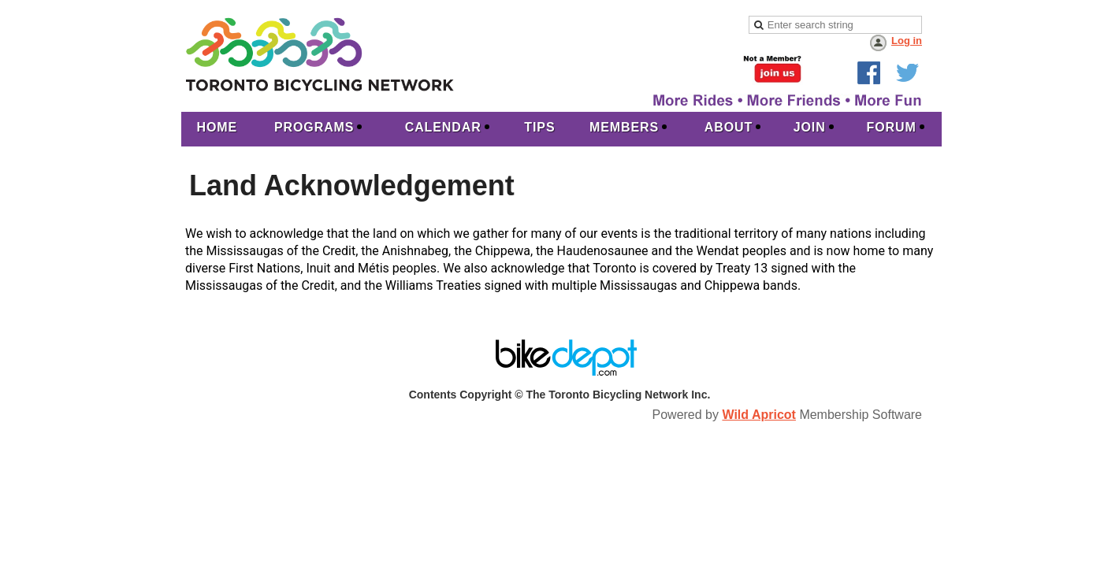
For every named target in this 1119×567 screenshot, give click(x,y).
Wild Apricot (758, 414)
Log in (906, 40)
